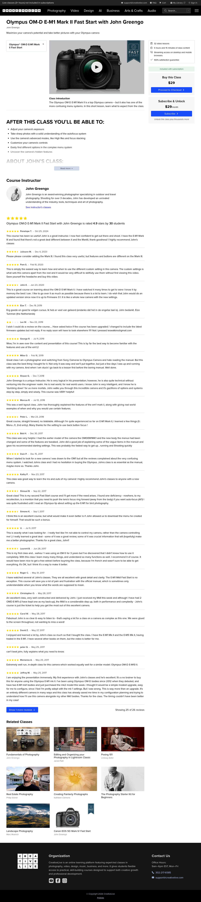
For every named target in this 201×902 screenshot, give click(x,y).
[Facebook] (57, 880)
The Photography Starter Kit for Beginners (118, 795)
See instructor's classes (38, 207)
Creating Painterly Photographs (71, 794)
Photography (56, 10)
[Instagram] (64, 880)
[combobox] (177, 10)
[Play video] (96, 67)
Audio (152, 10)
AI (100, 10)
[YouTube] (51, 880)
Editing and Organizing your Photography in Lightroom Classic (72, 756)
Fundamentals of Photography (22, 754)
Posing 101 (107, 754)
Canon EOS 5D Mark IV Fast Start (72, 831)
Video (75, 10)
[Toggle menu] (197, 10)
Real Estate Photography (19, 794)
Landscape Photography (19, 831)
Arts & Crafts (134, 10)
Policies (100, 897)
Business (113, 10)
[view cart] (163, 3)
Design (89, 10)
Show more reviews (22, 710)
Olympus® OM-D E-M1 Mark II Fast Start (24, 46)
